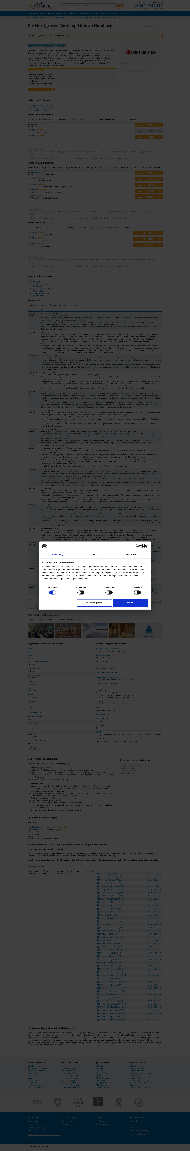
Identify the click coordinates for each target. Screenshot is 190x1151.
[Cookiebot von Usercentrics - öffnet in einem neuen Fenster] (137, 546)
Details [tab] (95, 555)
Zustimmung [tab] (57, 555)
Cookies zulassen (131, 603)
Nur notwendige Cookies (95, 603)
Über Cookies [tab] (132, 555)
